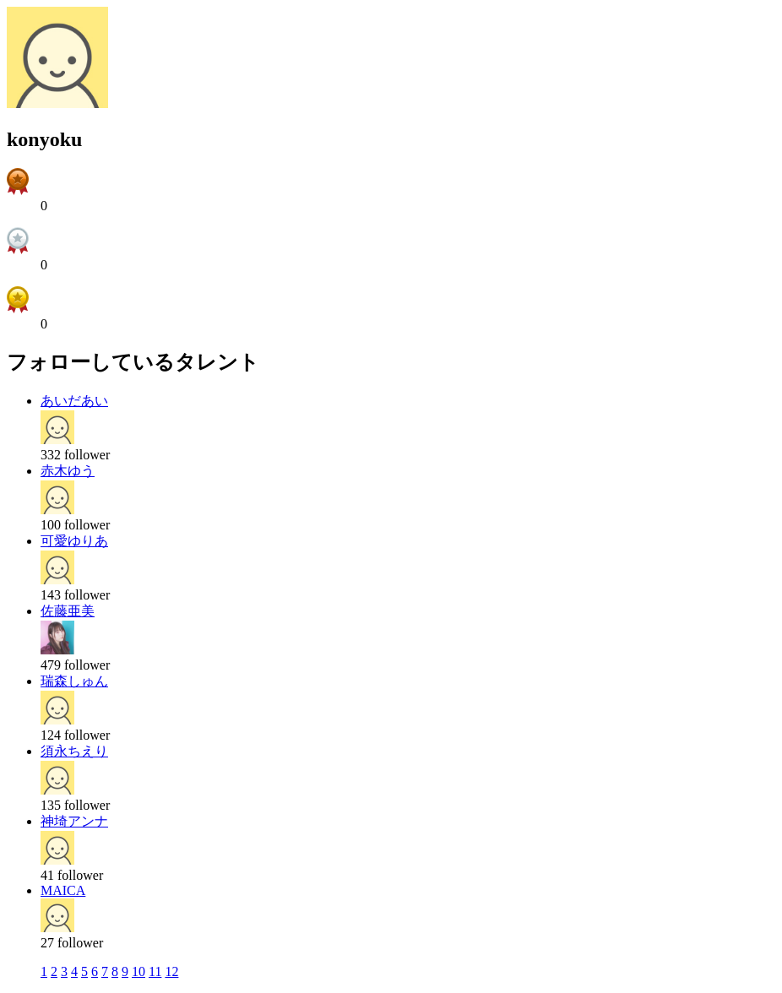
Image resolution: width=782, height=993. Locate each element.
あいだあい (74, 400)
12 (171, 971)
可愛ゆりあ (74, 541)
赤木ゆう (68, 471)
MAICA (63, 890)
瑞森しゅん (74, 681)
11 (155, 971)
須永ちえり (74, 751)
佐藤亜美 (68, 611)
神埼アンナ (74, 821)
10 (138, 971)
